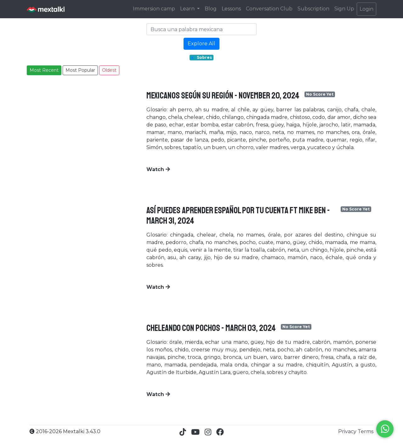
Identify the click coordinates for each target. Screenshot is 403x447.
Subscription (313, 9)
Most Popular (80, 70)
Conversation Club (269, 9)
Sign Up (344, 9)
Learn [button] (188, 9)
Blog (211, 9)
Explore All (201, 44)
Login (366, 9)
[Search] (201, 29)
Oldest (109, 70)
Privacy (348, 431)
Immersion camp (154, 9)
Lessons (231, 9)
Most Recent (44, 70)
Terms (365, 431)
